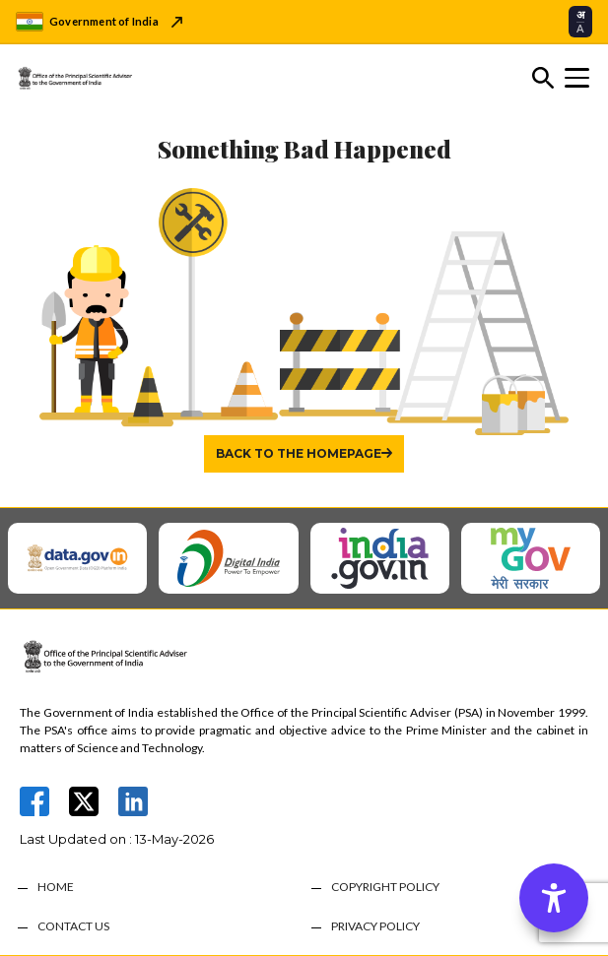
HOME (55, 887)
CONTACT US (73, 926)
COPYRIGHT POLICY (385, 887)
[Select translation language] (580, 21)
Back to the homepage (298, 453)
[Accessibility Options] (553, 897)
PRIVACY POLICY (375, 926)
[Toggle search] (543, 78)
